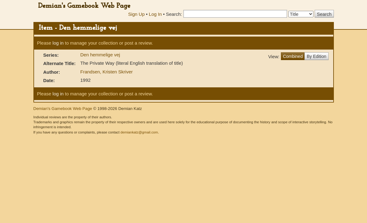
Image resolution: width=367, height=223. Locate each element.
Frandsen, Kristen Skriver (106, 71)
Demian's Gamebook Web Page (84, 6)
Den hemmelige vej (100, 54)
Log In (155, 14)
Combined (293, 56)
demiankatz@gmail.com (139, 132)
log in (58, 43)
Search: (174, 14)
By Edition (316, 56)
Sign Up (136, 14)
